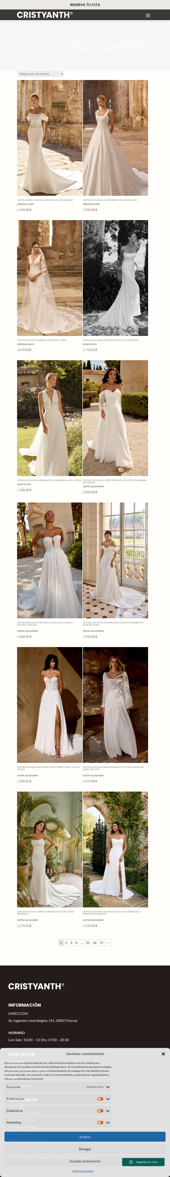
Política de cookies (82, 1171)
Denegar (85, 1149)
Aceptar (85, 1137)
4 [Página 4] (76, 943)
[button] (163, 1054)
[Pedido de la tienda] (40, 74)
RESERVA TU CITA (85, 4)
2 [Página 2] (66, 943)
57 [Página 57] (101, 943)
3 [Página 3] (71, 943)
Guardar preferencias (85, 1161)
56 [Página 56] (95, 943)
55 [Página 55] (88, 943)
